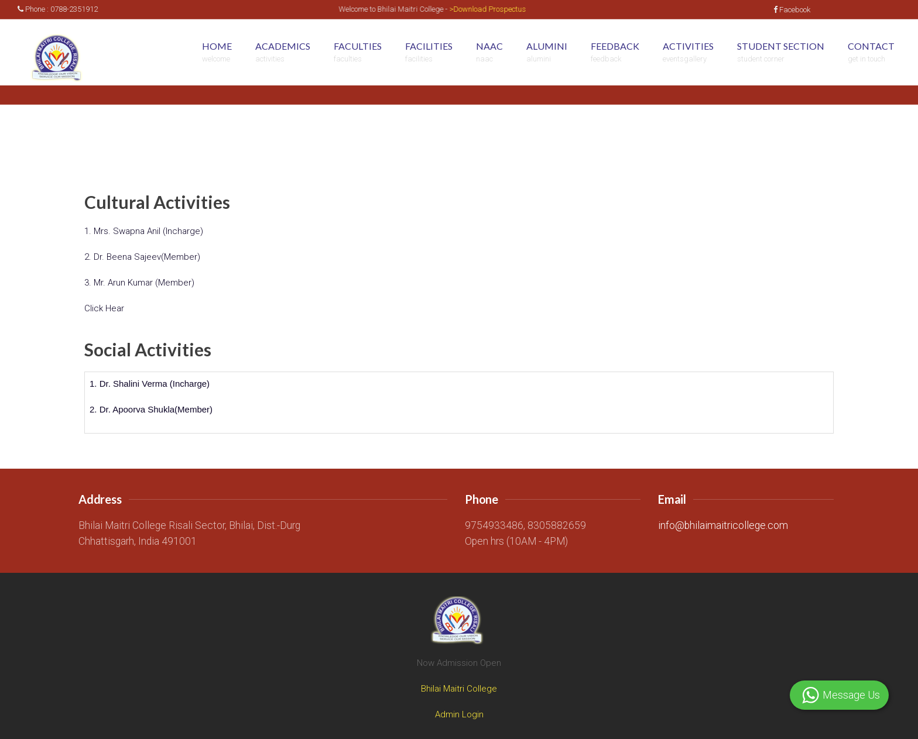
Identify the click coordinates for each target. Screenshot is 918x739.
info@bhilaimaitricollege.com (723, 525)
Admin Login (459, 714)
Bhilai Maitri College (459, 688)
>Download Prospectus (493, 9)
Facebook (791, 9)
